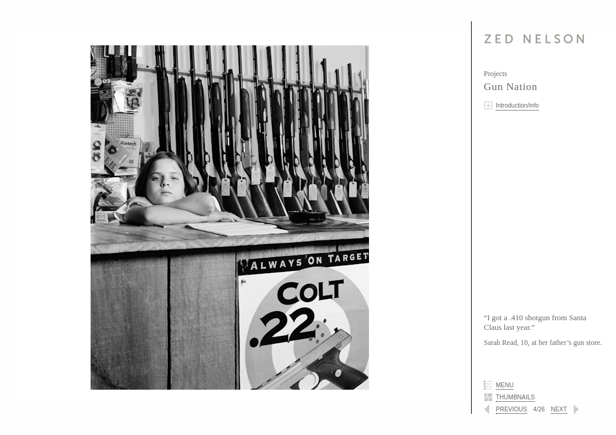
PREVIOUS (511, 409)
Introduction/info (517, 105)
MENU (504, 385)
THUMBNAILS (515, 397)
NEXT (559, 409)
